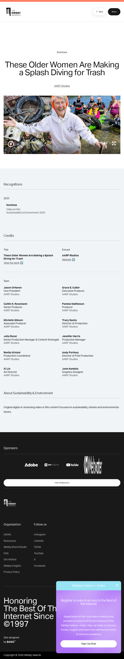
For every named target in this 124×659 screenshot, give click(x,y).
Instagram (40, 534)
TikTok (37, 547)
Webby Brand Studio (15, 547)
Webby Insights (12, 566)
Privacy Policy (11, 572)
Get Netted (10, 559)
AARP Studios (62, 86)
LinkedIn (39, 541)
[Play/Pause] (10, 144)
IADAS (7, 534)
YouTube (38, 553)
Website (66, 259)
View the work (11, 263)
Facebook (39, 566)
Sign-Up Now (88, 644)
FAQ (6, 553)
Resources (10, 541)
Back (99, 11)
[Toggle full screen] (114, 143)
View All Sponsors (62, 483)
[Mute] (105, 143)
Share (114, 12)
